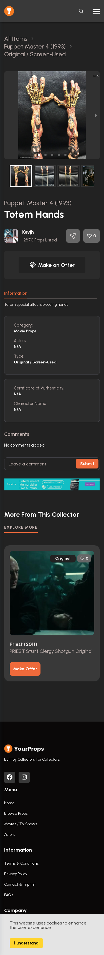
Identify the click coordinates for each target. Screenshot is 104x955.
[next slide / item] (96, 115)
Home (9, 803)
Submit (87, 463)
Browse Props (15, 813)
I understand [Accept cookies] (26, 943)
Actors (9, 834)
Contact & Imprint (19, 884)
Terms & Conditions (21, 863)
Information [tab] (15, 293)
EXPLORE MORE (21, 527)
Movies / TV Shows (20, 824)
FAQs (8, 895)
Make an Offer (52, 265)
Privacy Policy (15, 874)
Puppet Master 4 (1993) (38, 203)
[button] (39, 155)
